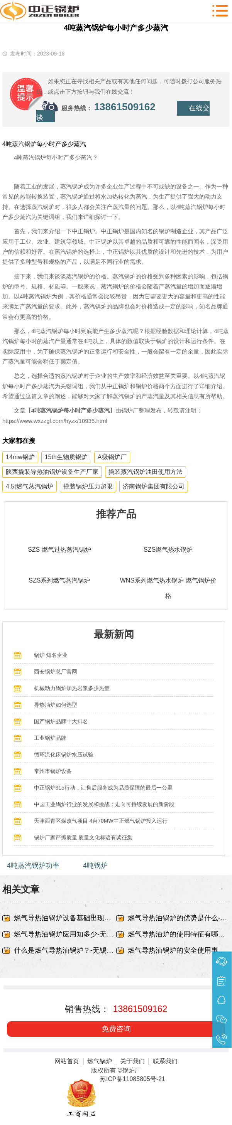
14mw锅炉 (20, 457)
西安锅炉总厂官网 (55, 672)
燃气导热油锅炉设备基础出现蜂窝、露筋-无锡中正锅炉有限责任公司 (65, 918)
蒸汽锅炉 (24, 144)
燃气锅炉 (99, 1061)
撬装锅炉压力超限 (88, 486)
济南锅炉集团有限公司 (154, 486)
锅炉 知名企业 (51, 655)
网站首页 (66, 1061)
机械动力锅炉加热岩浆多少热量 (72, 688)
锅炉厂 (131, 1070)
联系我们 (165, 1061)
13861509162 (125, 107)
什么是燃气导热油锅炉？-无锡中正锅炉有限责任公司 (65, 950)
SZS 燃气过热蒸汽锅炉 (59, 549)
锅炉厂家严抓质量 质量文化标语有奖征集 (83, 837)
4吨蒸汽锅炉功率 (33, 865)
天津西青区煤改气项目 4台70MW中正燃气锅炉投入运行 (101, 821)
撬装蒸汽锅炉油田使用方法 (145, 471)
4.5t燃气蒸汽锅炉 (29, 486)
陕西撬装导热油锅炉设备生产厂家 (52, 471)
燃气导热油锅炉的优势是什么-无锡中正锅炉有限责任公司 (179, 918)
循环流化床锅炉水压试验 (63, 754)
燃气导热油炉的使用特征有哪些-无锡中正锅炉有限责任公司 (179, 934)
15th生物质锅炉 (66, 457)
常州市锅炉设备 (53, 771)
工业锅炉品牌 (50, 738)
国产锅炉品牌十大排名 (61, 721)
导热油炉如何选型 (55, 705)
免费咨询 (116, 1029)
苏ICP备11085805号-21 (132, 1079)
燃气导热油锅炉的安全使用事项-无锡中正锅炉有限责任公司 (179, 950)
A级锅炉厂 (112, 457)
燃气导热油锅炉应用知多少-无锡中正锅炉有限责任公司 (65, 934)
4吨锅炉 (95, 865)
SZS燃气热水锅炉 (168, 549)
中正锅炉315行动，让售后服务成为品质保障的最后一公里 (103, 788)
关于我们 (132, 1061)
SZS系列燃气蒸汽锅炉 (59, 580)
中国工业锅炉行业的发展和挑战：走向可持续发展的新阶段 (104, 804)
